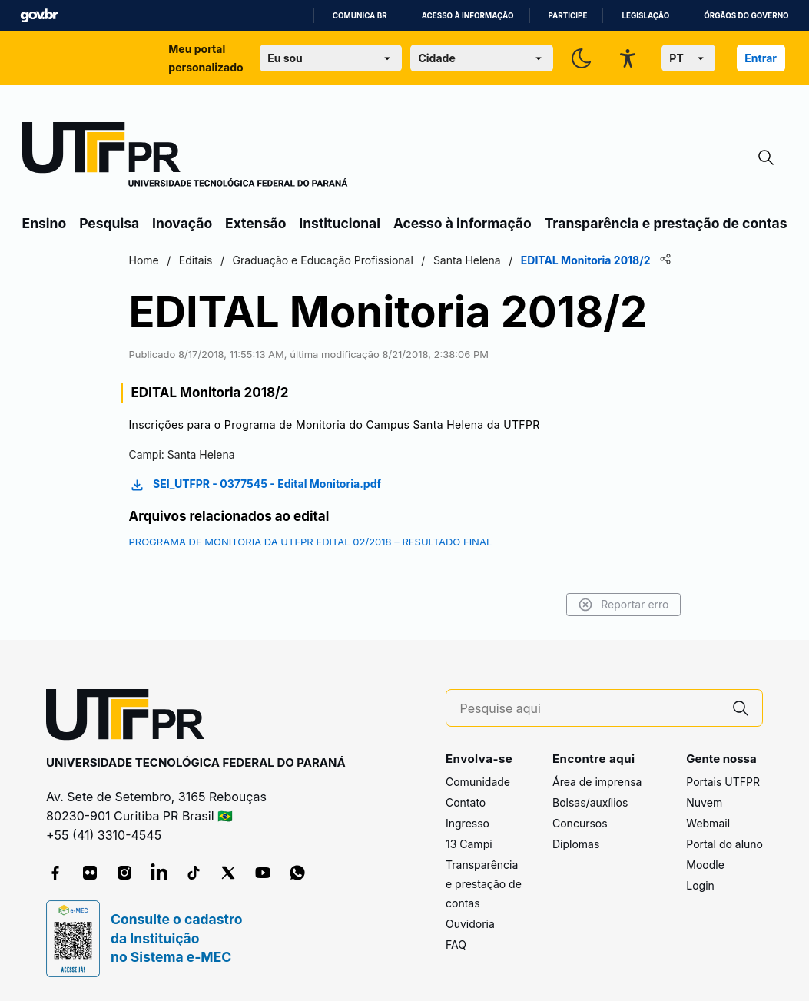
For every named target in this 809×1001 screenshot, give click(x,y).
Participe (568, 16)
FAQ (456, 944)
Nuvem (704, 802)
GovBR (39, 15)
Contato (466, 802)
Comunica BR (360, 16)
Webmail (708, 823)
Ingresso (467, 823)
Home (144, 260)
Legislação (645, 16)
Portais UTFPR (723, 781)
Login (700, 885)
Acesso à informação (468, 16)
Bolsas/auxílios (590, 802)
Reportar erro (623, 604)
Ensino (44, 223)
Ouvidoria (470, 923)
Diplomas (575, 843)
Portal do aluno (724, 843)
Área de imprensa (597, 781)
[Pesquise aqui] (590, 709)
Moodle (705, 864)
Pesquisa (109, 223)
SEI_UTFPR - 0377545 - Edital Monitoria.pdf (255, 485)
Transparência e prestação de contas (666, 223)
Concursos (580, 823)
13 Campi (469, 843)
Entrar (760, 58)
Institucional (339, 223)
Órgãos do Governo (746, 16)
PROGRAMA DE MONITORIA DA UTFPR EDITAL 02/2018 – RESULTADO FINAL (310, 541)
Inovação (182, 223)
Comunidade (478, 781)
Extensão (255, 223)
